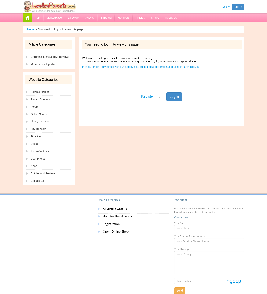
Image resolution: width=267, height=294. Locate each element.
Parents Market (40, 91)
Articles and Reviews (43, 173)
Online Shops (39, 114)
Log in (238, 6)
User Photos (38, 158)
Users (34, 143)
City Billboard (38, 128)
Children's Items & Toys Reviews (50, 56)
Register (226, 6)
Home (30, 29)
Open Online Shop (116, 231)
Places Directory (40, 99)
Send (180, 290)
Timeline (36, 136)
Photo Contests (40, 151)
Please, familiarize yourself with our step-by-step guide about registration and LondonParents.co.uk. (140, 66)
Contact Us (37, 180)
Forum (34, 106)
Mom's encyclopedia (43, 64)
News (34, 166)
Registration (111, 224)
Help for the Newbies (118, 216)
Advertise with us (115, 208)
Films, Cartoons (40, 121)
